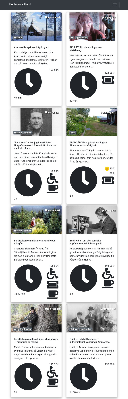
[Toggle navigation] (115, 5)
